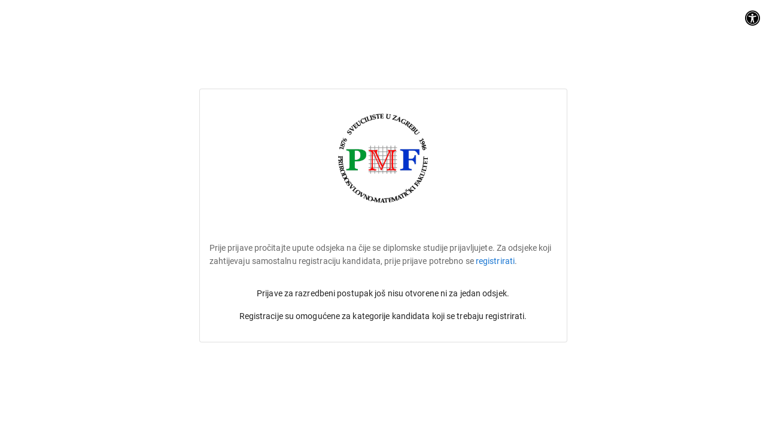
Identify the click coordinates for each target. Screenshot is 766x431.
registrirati (495, 261)
